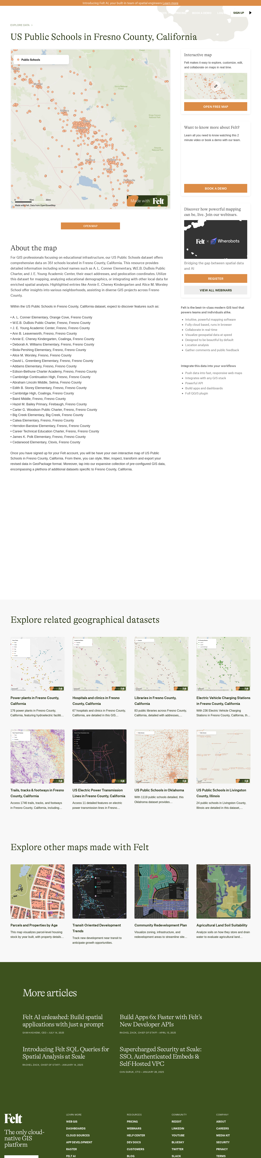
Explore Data (20, 25)
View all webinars (216, 290)
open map (90, 226)
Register (215, 278)
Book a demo (216, 188)
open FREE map (215, 106)
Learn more (170, 3)
